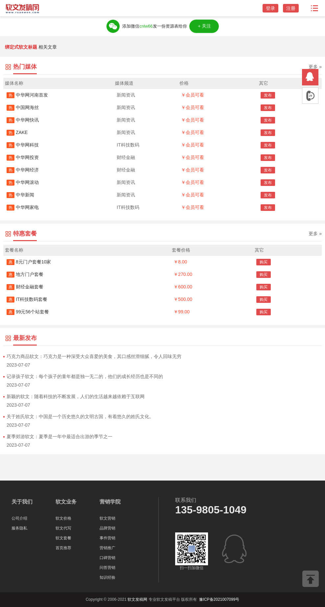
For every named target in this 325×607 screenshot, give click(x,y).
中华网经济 (23, 169)
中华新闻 (20, 194)
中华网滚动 (23, 182)
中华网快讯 (23, 120)
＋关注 (204, 26)
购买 (263, 262)
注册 (290, 8)
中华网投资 (23, 157)
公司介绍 (19, 518)
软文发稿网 (137, 599)
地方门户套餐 (25, 274)
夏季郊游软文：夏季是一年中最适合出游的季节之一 (59, 436)
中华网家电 (23, 207)
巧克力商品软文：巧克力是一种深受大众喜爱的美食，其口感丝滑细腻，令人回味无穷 (94, 356)
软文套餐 (63, 538)
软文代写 (63, 528)
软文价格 (63, 518)
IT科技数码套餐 (27, 299)
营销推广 (107, 548)
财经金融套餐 (25, 286)
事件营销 (107, 538)
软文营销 (107, 518)
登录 (270, 8)
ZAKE (17, 132)
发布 (268, 95)
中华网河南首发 (27, 95)
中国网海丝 (23, 107)
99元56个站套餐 (28, 311)
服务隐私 (19, 528)
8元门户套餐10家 (29, 261)
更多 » (315, 66)
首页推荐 (63, 548)
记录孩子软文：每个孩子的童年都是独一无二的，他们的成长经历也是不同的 (85, 376)
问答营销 (107, 567)
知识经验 (107, 577)
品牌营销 (107, 528)
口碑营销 (107, 557)
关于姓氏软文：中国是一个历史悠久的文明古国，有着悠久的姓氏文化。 (80, 416)
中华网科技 (23, 144)
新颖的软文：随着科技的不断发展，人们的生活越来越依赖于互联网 (76, 396)
